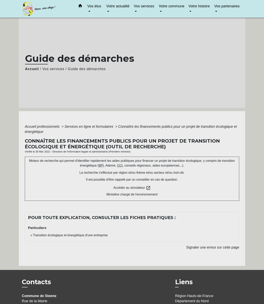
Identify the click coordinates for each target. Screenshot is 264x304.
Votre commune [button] (171, 6)
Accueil (32, 69)
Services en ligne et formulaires (89, 127)
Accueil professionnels (43, 127)
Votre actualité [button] (118, 6)
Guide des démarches (87, 69)
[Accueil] (46, 8)
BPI (101, 165)
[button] (80, 6)
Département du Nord (192, 301)
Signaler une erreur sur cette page (212, 247)
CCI (120, 165)
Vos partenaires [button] (227, 6)
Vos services (53, 69)
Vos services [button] (144, 6)
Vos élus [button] (94, 6)
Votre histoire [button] (199, 6)
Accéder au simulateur (132, 188)
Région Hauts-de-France (194, 296)
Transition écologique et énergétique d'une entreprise (70, 235)
